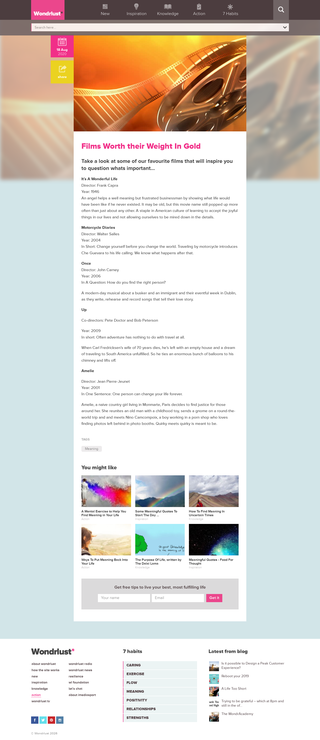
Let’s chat (75, 689)
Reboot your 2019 (235, 676)
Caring (133, 665)
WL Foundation (79, 682)
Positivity (136, 700)
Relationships (141, 709)
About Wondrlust (44, 664)
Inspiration (39, 682)
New (35, 676)
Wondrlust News (80, 670)
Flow (131, 682)
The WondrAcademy (237, 714)
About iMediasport (82, 695)
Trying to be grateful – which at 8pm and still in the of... (252, 703)
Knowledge (40, 689)
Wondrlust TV (41, 701)
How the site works (45, 670)
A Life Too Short (233, 689)
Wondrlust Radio (80, 664)
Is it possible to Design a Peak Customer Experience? (252, 665)
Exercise (135, 674)
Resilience (76, 676)
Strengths (137, 717)
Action (36, 695)
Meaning (91, 449)
